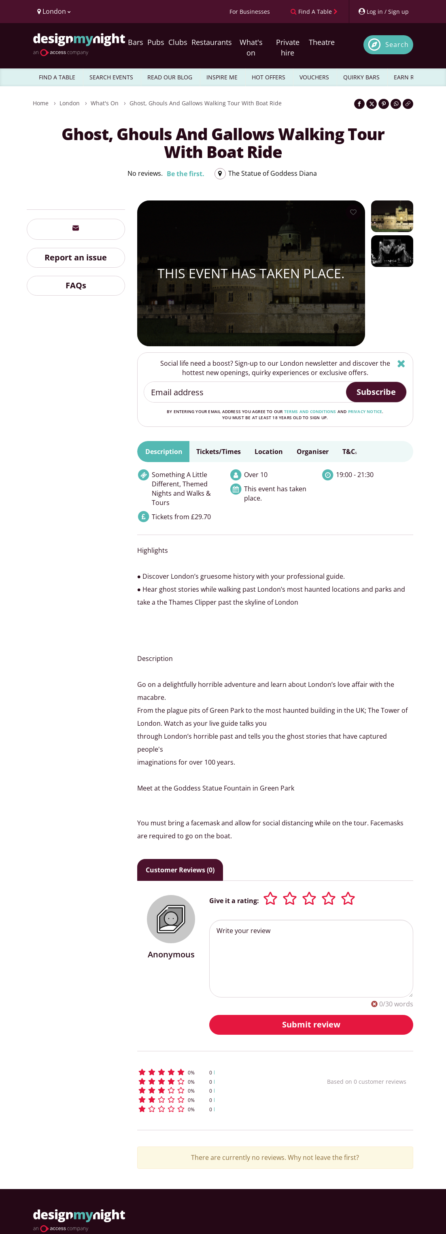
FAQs (76, 285)
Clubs (177, 42)
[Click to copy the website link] (408, 104)
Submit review (311, 1024)
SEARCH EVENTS (111, 77)
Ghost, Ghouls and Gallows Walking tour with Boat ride (206, 103)
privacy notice (365, 411)
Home (41, 103)
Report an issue (76, 257)
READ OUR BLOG (169, 77)
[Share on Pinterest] (383, 104)
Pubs (155, 42)
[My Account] (383, 11)
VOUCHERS (314, 77)
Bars (135, 42)
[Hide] (401, 363)
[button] (215, 1072)
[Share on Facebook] (359, 104)
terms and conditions (310, 411)
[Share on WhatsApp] (396, 104)
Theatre (322, 42)
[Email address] (245, 392)
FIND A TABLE (57, 77)
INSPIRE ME (222, 77)
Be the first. (185, 173)
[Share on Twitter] (371, 104)
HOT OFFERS (268, 77)
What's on (251, 47)
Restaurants (211, 42)
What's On (105, 103)
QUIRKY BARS (361, 77)
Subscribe (376, 391)
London (69, 103)
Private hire (287, 47)
